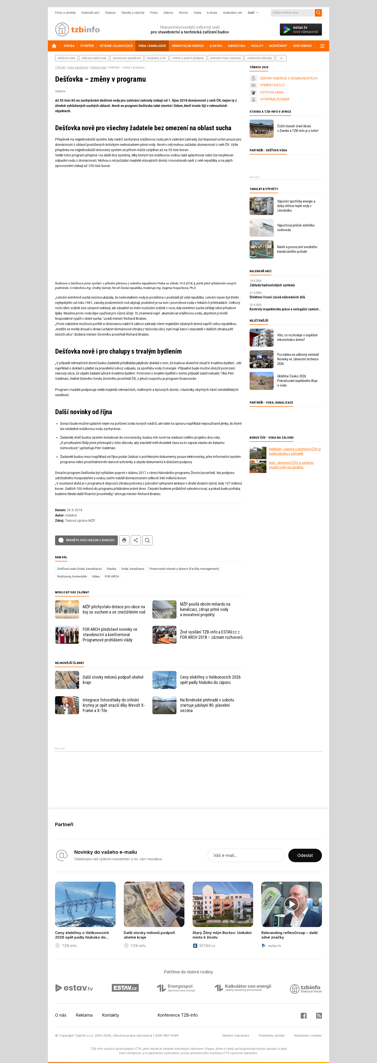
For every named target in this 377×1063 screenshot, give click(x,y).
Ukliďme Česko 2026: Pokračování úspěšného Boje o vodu (297, 380)
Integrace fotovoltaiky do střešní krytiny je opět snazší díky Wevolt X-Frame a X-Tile (114, 705)
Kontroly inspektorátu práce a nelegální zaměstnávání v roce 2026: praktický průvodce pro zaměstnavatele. (286, 309)
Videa (197, 12)
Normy (183, 12)
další (281, 58)
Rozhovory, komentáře (72, 576)
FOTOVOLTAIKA (272, 92)
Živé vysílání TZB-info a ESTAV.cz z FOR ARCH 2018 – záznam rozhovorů (211, 634)
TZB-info (60, 67)
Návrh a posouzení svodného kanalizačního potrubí (297, 249)
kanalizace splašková (127, 58)
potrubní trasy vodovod (225, 58)
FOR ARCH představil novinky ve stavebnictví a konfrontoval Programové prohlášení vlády (110, 634)
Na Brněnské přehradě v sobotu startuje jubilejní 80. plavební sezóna (207, 705)
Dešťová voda (98, 67)
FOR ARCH (112, 576)
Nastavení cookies (308, 1035)
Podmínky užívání (272, 1035)
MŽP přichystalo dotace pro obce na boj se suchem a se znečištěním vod (114, 609)
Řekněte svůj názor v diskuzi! (90, 540)
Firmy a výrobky (65, 12)
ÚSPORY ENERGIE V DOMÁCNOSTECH (289, 78)
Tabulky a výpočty (133, 12)
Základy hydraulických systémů (272, 285)
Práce (154, 12)
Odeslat (305, 855)
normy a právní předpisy (188, 58)
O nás (60, 1015)
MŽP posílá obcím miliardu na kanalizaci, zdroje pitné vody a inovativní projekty (205, 609)
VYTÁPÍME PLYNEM (274, 99)
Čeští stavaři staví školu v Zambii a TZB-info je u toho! (297, 128)
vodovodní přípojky (259, 58)
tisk (124, 540)
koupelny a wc (156, 58)
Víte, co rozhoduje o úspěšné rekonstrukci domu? (297, 337)
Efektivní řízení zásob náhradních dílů (277, 297)
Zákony (168, 12)
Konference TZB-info (178, 1015)
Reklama (84, 1015)
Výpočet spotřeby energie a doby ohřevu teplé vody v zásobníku (296, 206)
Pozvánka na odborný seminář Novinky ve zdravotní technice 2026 (298, 359)
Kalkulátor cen (232, 12)
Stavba (111, 569)
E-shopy (212, 12)
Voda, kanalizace (78, 67)
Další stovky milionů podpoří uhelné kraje (113, 680)
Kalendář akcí (90, 12)
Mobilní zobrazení (236, 1035)
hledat (147, 540)
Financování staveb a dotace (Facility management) (184, 569)
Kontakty (110, 1015)
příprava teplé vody (94, 58)
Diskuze (110, 12)
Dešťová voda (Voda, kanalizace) (79, 569)
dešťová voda (66, 58)
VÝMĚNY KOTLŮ (272, 85)
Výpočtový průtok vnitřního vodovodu (296, 227)
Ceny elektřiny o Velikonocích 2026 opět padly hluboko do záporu (210, 680)
